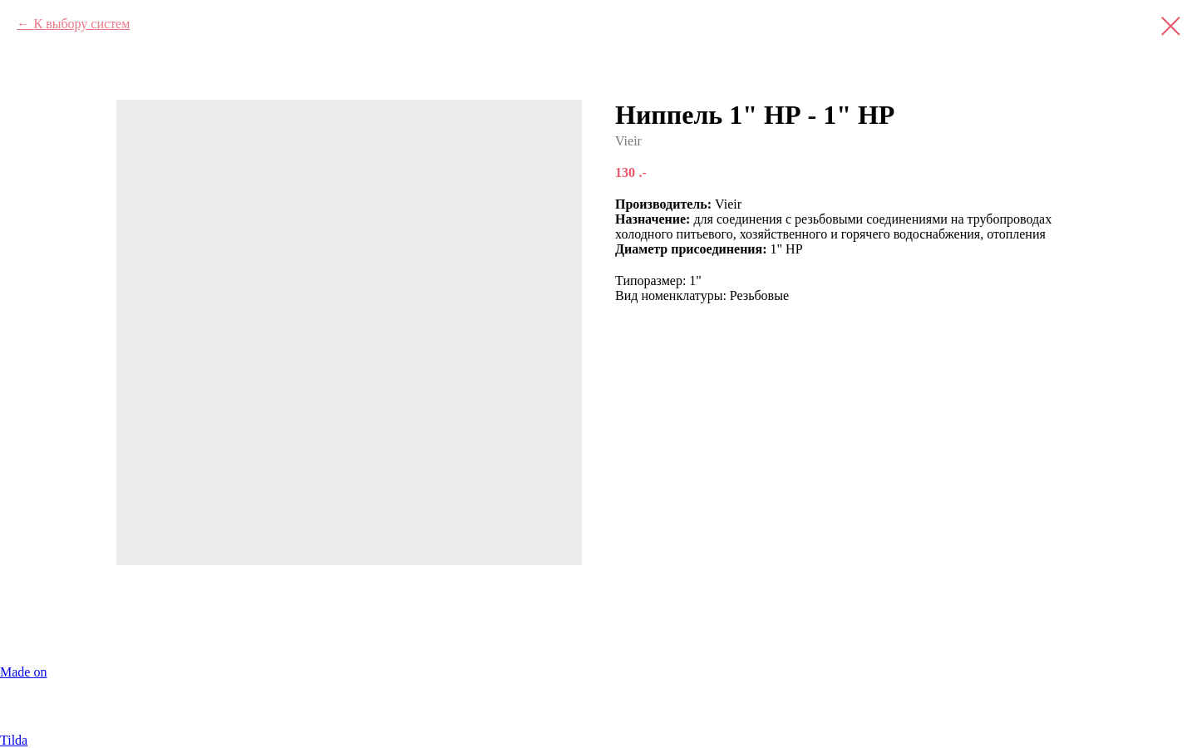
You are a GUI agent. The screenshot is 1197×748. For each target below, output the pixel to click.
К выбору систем (81, 24)
